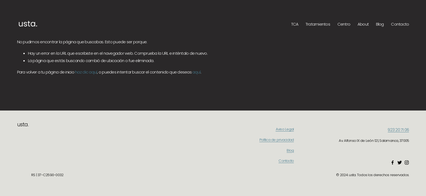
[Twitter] (399, 162)
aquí (196, 72)
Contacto (400, 24)
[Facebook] (392, 162)
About (363, 24)
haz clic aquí (86, 72)
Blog (380, 24)
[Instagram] (407, 162)
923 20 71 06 (398, 130)
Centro (343, 24)
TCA (295, 24)
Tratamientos (318, 24)
